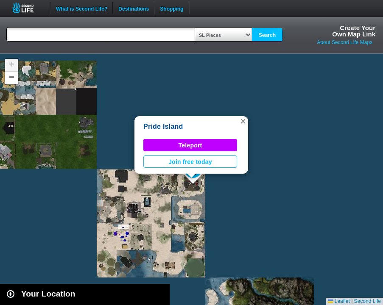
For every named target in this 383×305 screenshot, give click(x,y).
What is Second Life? (81, 8)
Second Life (28, 8)
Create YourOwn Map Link (353, 31)
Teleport (190, 145)
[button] (243, 121)
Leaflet (338, 301)
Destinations (133, 8)
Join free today (190, 161)
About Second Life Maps (344, 42)
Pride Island (163, 126)
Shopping (171, 8)
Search (267, 35)
